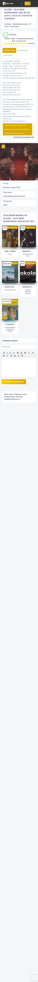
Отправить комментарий (14, 381)
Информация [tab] (22, 50)
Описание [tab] (8, 55)
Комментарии (9, 397)
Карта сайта (8, 394)
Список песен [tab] (9, 50)
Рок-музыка (14, 26)
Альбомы (7, 24)
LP (30, 24)
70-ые (6, 26)
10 (25, 43)
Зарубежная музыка (20, 24)
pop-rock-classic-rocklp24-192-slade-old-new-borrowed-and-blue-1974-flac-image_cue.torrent (16, 129)
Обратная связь (20, 394)
